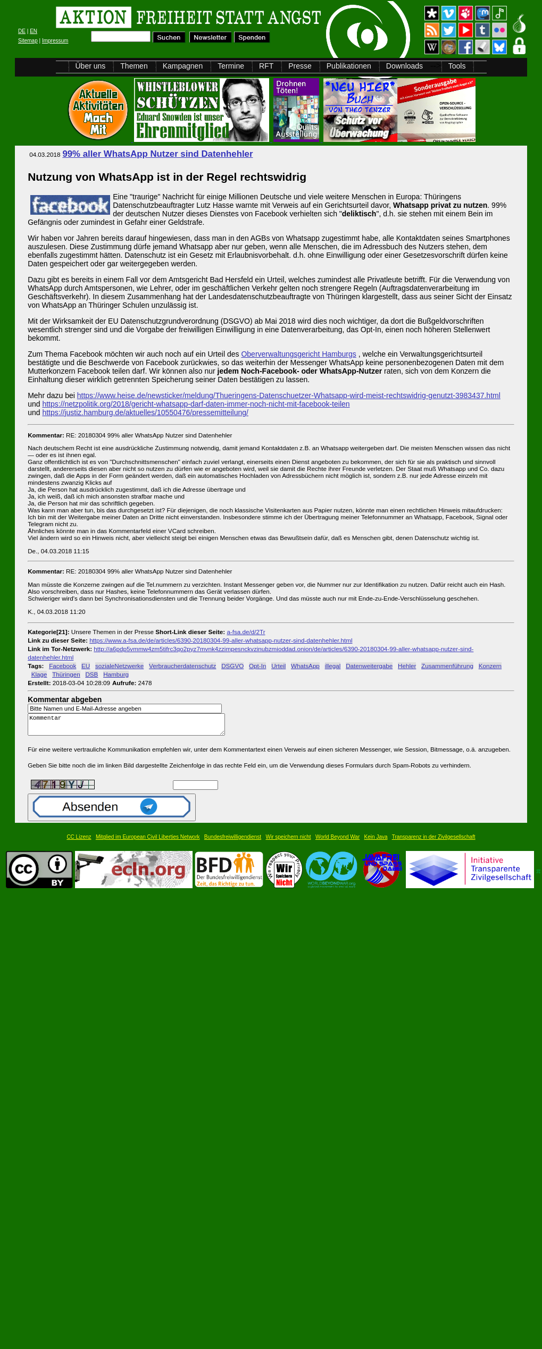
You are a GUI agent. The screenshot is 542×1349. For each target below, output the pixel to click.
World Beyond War (337, 842)
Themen (133, 66)
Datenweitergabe (369, 665)
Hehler (407, 665)
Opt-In (257, 665)
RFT (266, 66)
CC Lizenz (78, 842)
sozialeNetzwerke (119, 665)
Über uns (91, 66)
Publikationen (349, 66)
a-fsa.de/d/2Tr (246, 631)
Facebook (62, 665)
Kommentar (129, 726)
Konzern (490, 665)
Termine (231, 66)
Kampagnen (183, 66)
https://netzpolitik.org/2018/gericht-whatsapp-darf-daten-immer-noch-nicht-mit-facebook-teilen (195, 404)
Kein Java (376, 842)
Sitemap (28, 41)
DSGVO (232, 665)
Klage (39, 674)
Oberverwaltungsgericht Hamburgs (298, 354)
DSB (91, 674)
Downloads (404, 66)
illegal (333, 665)
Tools (457, 66)
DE (22, 31)
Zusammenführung (447, 665)
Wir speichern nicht (288, 842)
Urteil (278, 665)
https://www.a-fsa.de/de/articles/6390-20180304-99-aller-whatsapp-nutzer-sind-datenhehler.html (220, 640)
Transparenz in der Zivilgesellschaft (434, 842)
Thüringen (66, 674)
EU (85, 665)
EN (33, 31)
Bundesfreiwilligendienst (232, 842)
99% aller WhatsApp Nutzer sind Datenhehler (157, 154)
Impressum (55, 41)
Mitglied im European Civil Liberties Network (148, 842)
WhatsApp (305, 665)
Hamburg (116, 674)
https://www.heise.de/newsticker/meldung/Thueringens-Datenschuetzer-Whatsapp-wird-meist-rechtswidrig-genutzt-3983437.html (289, 395)
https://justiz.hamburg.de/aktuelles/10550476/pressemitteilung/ (145, 412)
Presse (300, 66)
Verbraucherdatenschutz (182, 665)
